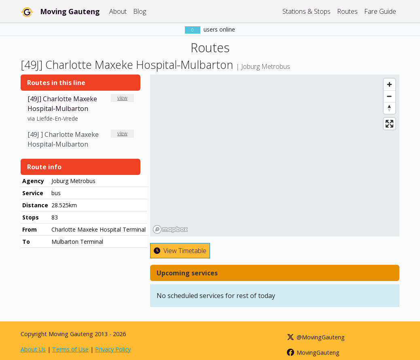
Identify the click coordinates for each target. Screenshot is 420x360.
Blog (139, 11)
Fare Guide (380, 11)
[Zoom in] (389, 84)
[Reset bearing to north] (389, 108)
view (122, 97)
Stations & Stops (306, 11)
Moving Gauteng (70, 11)
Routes (347, 11)
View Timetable (180, 250)
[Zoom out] (389, 96)
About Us (33, 349)
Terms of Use (70, 349)
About (118, 11)
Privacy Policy (113, 349)
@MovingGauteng (315, 337)
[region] (274, 155)
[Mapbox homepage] (170, 229)
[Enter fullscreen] (389, 124)
